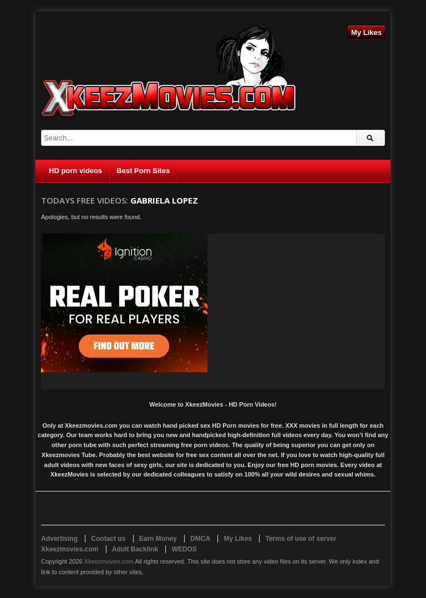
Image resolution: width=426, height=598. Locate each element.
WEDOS (183, 549)
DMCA (200, 539)
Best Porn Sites (143, 170)
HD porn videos (75, 170)
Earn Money (158, 539)
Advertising (59, 539)
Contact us (108, 539)
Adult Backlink (135, 549)
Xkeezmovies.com (109, 561)
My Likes (366, 32)
